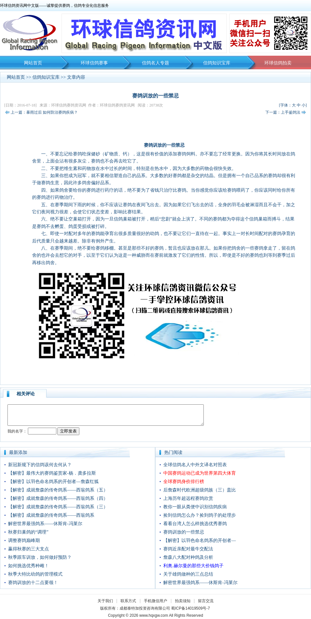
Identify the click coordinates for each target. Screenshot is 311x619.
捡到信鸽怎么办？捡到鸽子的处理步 (199, 515)
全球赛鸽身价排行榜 (183, 481)
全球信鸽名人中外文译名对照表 (195, 464)
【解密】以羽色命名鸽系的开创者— (199, 540)
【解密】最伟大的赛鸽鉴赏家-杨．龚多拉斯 (52, 473)
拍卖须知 (184, 601)
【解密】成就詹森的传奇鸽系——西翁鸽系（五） (58, 490)
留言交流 (205, 601)
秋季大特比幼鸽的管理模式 (35, 574)
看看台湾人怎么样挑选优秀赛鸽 (195, 523)
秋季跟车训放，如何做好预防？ (40, 557)
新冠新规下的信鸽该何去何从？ (40, 464)
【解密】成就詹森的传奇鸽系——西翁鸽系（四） (58, 498)
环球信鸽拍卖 (278, 63)
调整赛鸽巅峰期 (24, 540)
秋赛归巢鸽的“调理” (28, 532)
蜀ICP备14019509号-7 (190, 608)
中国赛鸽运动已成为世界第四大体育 (199, 473)
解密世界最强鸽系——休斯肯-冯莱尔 (45, 523)
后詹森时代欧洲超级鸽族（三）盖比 (199, 490)
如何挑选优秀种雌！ (28, 565)
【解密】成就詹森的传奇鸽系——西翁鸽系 (51, 515)
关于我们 (105, 601)
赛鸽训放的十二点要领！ (33, 582)
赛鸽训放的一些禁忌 (183, 532)
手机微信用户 (155, 601)
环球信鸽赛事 (94, 63)
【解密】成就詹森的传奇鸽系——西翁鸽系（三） (58, 506)
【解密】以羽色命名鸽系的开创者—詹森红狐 (53, 481)
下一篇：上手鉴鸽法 (282, 112)
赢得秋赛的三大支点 (28, 548)
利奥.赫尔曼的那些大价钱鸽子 (193, 565)
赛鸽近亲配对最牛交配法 (188, 548)
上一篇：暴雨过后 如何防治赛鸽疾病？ (44, 112)
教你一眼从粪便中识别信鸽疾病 (195, 506)
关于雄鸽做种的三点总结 (188, 574)
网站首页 (33, 63)
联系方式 (128, 601)
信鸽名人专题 (155, 63)
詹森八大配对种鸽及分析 (188, 557)
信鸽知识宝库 (216, 63)
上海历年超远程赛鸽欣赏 (188, 498)
